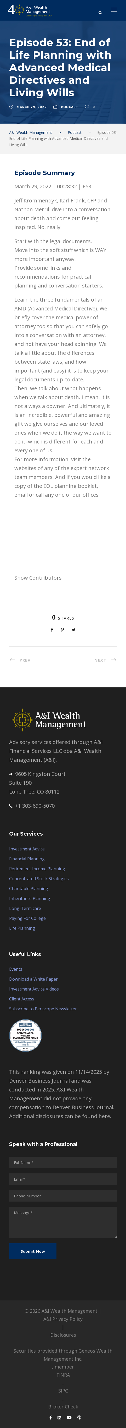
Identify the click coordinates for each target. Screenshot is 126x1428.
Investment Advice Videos (34, 989)
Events (15, 969)
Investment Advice (27, 849)
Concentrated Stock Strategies (39, 878)
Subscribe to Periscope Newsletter (43, 1009)
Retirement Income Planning (37, 869)
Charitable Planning (28, 888)
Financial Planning (27, 859)
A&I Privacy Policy (63, 1319)
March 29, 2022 (32, 107)
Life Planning (22, 928)
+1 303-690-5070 (32, 805)
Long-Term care (25, 908)
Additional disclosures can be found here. (60, 1116)
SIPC (63, 1391)
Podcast (69, 107)
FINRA (63, 1375)
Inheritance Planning (29, 898)
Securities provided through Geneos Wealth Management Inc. (63, 1355)
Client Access (21, 999)
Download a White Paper (33, 979)
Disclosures (63, 1335)
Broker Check (63, 1406)
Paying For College (27, 918)
